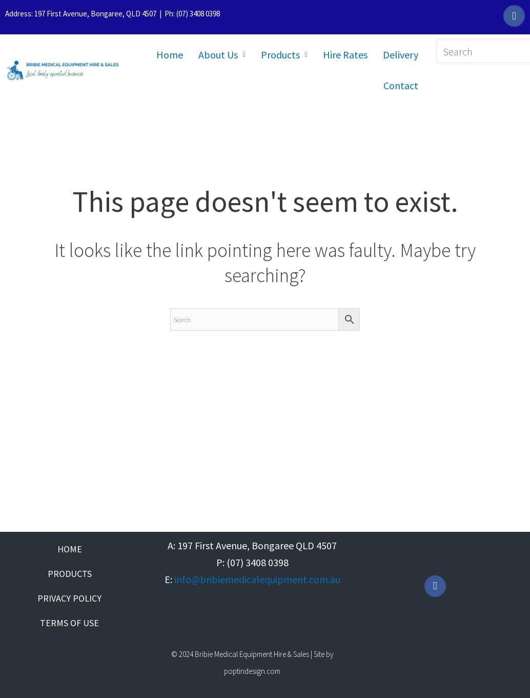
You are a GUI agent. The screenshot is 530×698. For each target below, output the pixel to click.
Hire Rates (345, 54)
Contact (400, 85)
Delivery (400, 54)
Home (169, 54)
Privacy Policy (69, 598)
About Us (222, 54)
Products (284, 54)
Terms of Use (69, 623)
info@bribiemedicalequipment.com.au (257, 579)
